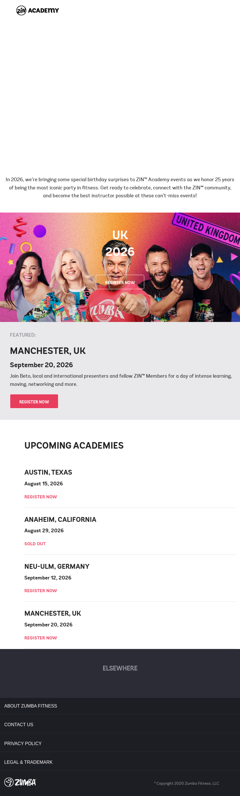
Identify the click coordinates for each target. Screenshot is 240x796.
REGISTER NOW (120, 283)
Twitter (108, 683)
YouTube (131, 683)
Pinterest (120, 683)
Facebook (97, 683)
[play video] (120, 86)
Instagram (142, 683)
